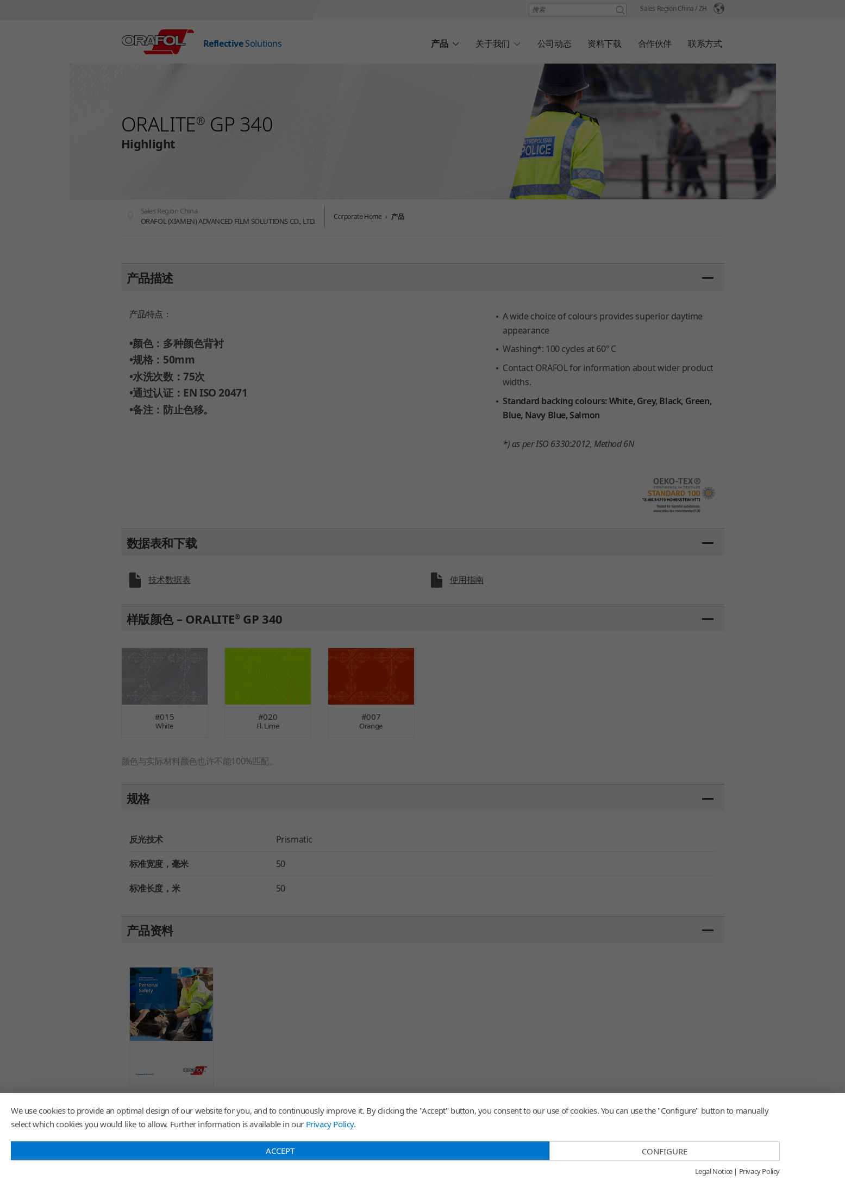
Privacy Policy (330, 1124)
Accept (280, 1150)
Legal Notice (714, 1171)
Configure (664, 1151)
